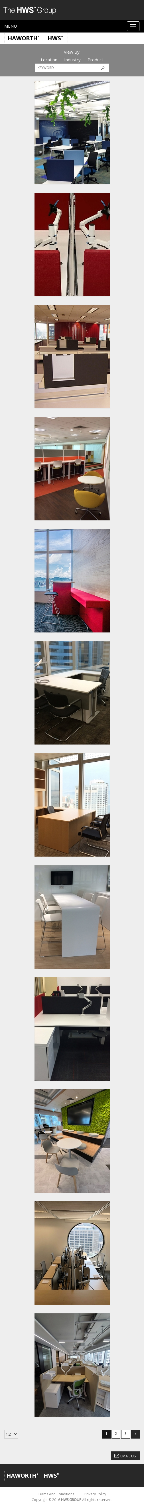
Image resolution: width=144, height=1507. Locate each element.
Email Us (128, 1456)
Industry (72, 59)
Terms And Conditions (56, 1494)
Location (49, 59)
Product (95, 59)
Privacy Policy (95, 1494)
